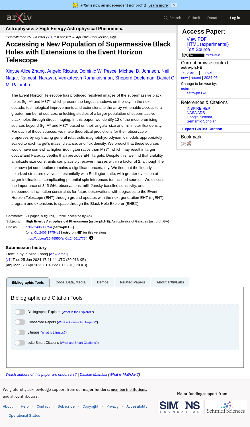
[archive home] (19, 17)
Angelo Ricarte (62, 71)
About (8, 406)
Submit (194, 17)
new (184, 77)
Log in (235, 17)
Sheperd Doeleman (134, 77)
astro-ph (188, 89)
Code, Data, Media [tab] (70, 282)
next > (210, 72)
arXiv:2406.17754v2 (45, 232)
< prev (188, 72)
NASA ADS (196, 113)
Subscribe (66, 406)
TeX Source (198, 49)
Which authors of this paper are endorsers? (41, 374)
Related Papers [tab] (132, 282)
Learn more (158, 5)
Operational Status (24, 415)
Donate (213, 17)
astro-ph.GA (196, 93)
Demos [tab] (102, 282)
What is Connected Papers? (77, 322)
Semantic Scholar (201, 121)
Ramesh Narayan (38, 77)
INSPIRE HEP (198, 108)
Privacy (112, 406)
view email (58, 254)
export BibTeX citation (202, 129)
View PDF (196, 39)
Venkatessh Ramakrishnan (85, 77)
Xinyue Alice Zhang (25, 71)
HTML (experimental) (208, 44)
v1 (49, 37)
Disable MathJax (93, 374)
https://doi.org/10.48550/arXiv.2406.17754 (56, 238)
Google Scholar (199, 117)
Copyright (91, 406)
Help (25, 406)
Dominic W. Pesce (97, 71)
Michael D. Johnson (139, 71)
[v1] (9, 260)
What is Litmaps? (53, 332)
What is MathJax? (124, 374)
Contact (43, 406)
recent (196, 77)
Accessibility (136, 406)
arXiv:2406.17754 (39, 227)
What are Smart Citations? (79, 342)
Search (172, 17)
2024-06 (211, 77)
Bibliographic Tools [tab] (28, 283)
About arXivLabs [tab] (170, 282)
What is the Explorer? (78, 312)
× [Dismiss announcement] (174, 5)
